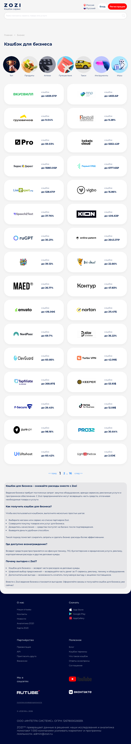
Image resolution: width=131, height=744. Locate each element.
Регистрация (117, 6)
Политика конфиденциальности (29, 702)
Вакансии (22, 661)
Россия (88, 5)
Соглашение (75, 665)
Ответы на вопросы (79, 661)
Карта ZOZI (23, 628)
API (19, 651)
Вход (102, 6)
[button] (124, 65)
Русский (89, 8)
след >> (79, 473)
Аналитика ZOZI (25, 623)
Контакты (22, 614)
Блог (71, 647)
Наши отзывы (24, 609)
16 (70, 473)
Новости (21, 618)
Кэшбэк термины (78, 651)
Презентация (24, 647)
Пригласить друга (26, 656)
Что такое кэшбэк (78, 656)
